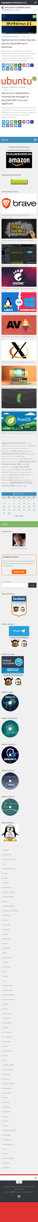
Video (5, 1154)
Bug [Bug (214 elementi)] (32, 446)
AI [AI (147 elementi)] (28, 443)
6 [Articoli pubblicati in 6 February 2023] (4, 503)
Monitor (6, 1004)
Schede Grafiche (8, 1065)
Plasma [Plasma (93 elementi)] (4, 477)
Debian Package (8, 897)
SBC (4, 1060)
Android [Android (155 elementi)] (6, 446)
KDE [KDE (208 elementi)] (26, 464)
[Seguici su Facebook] (35, 140)
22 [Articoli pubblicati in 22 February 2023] (14, 510)
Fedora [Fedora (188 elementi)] (20, 456)
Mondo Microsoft (9, 999)
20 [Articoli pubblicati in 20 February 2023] (4, 510)
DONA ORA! (19, 572)
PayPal (5, 1027)
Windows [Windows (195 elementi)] (21, 486)
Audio (5, 873)
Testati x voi (7, 1140)
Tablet (5, 1121)
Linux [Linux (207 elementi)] (28, 469)
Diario (5, 901)
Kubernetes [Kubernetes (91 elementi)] (6, 470)
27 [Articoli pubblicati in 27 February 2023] (4, 513)
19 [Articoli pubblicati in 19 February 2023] (34, 507)
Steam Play (7, 1112)
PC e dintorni (7, 1032)
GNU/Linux (5, 87)
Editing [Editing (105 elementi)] (11, 456)
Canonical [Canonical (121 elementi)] (6, 448)
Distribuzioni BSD (8, 906)
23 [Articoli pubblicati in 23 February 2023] (19, 510)
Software (21, 87)
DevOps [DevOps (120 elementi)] (31, 454)
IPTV (4, 971)
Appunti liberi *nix (9, 869)
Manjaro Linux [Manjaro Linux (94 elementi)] (26, 472)
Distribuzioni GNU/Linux (10, 36)
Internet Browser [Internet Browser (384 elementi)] (11, 464)
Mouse (5, 1009)
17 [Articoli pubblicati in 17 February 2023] (24, 507)
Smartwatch (7, 1093)
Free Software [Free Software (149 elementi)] (8, 459)
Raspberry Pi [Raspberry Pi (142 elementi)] (25, 480)
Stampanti (6, 1107)
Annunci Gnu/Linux (9, 859)
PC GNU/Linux (7, 1037)
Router (5, 1055)
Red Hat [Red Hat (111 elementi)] (6, 483)
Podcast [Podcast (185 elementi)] (13, 477)
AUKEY (5, 878)
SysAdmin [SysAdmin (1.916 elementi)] (21, 482)
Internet (6, 962)
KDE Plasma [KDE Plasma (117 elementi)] (7, 467)
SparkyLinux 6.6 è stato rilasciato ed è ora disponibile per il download (19, 43)
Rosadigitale (7, 1051)
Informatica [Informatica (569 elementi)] (27, 461)
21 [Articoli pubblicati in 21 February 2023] (9, 510)
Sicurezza (13, 87)
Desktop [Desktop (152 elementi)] (28, 451)
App (4, 864)
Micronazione (7, 985)
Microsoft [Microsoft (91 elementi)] (5, 475)
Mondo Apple (7, 990)
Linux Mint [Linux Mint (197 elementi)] (7, 472)
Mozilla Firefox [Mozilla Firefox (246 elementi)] (17, 475)
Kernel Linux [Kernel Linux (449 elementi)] (20, 467)
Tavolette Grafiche (9, 1130)
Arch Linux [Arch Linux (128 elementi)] (15, 446)
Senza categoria (8, 1069)
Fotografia (6, 925)
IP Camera (6, 967)
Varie (5, 1149)
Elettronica (7, 915)
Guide (5, 943)
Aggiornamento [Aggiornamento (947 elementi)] (14, 443)
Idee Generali (7, 957)
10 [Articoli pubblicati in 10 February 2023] (24, 503)
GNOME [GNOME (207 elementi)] (27, 459)
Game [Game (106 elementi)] (18, 459)
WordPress (7, 1168)
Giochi (5, 934)
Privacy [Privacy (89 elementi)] (21, 477)
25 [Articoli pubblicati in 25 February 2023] (29, 510)
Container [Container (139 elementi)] (6, 451)
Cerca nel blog (6, 581)
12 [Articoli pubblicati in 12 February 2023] (34, 503)
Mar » (22, 516)
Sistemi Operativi (9, 1083)
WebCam (6, 1163)
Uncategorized (8, 1144)
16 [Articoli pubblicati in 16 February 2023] (19, 507)
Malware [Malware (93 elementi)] (17, 472)
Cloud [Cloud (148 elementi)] (15, 448)
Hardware (6, 948)
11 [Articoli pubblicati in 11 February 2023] (29, 503)
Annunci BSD (7, 855)
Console (6, 883)
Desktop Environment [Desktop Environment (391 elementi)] (14, 453)
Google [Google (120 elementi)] (5, 462)
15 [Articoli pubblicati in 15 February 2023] (14, 507)
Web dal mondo (8, 1158)
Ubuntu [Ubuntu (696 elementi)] (9, 485)
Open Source (7, 1023)
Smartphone (7, 1088)
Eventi (5, 920)
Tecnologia (7, 1135)
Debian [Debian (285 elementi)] (17, 451)
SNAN (5, 1097)
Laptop (5, 976)
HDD (4, 953)
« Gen (16, 516)
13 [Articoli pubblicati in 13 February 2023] (4, 507)
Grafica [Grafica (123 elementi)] (14, 462)
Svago (5, 1116)
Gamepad (6, 929)
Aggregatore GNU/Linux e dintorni (15, 2)
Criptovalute (7, 887)
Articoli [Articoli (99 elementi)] (24, 446)
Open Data (7, 1018)
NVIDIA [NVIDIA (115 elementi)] (29, 475)
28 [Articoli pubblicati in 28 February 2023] (9, 513)
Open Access (7, 1013)
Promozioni (7, 1041)
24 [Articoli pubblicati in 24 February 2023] (24, 510)
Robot (5, 1046)
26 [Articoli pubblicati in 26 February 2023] (34, 510)
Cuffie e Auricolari (9, 892)
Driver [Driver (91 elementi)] (4, 456)
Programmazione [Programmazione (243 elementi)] (10, 480)
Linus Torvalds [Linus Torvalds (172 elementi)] (17, 469)
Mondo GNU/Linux (9, 995)
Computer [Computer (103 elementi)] (24, 448)
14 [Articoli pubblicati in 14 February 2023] (9, 507)
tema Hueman (29, 1192)
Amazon (6, 850)
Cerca (32, 585)
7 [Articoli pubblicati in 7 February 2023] (9, 503)
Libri (4, 981)
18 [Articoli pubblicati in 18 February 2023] (29, 507)
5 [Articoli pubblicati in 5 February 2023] (33, 500)
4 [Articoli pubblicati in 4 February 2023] (28, 500)
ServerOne (6, 1074)
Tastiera (6, 1126)
